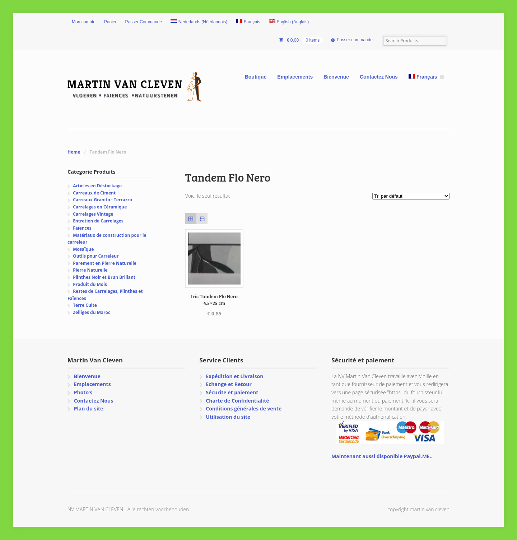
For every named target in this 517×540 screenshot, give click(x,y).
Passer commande (355, 39)
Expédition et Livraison (234, 376)
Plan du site (88, 408)
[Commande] (411, 196)
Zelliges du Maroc (91, 312)
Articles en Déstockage (97, 186)
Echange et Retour (229, 384)
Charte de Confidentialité (237, 400)
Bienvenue (336, 77)
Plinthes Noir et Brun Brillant (104, 277)
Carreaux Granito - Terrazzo (102, 200)
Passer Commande (143, 21)
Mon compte (84, 21)
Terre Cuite (85, 305)
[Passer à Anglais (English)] (289, 22)
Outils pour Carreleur (95, 256)
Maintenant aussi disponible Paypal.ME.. (381, 456)
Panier (110, 21)
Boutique (256, 77)
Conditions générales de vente (243, 408)
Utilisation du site (228, 416)
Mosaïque (83, 249)
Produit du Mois (90, 284)
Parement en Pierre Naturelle (104, 263)
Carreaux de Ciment (94, 193)
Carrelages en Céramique (100, 207)
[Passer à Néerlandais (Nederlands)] (199, 22)
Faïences (82, 228)
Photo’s (83, 392)
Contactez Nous (379, 77)
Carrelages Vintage (93, 214)
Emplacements (295, 77)
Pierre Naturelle (90, 270)
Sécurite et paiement (232, 392)
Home (73, 152)
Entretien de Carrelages (98, 221)
